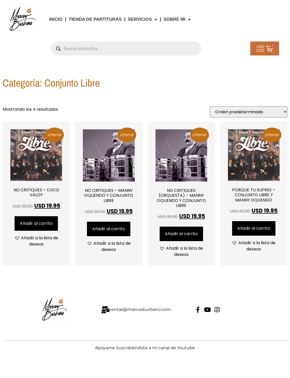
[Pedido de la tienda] (248, 111)
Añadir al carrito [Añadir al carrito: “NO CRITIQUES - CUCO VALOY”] (36, 223)
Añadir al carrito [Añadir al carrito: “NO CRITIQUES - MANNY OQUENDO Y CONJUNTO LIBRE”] (108, 229)
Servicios (142, 19)
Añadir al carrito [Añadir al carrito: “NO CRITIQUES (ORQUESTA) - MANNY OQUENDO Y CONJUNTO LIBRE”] (181, 234)
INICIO (56, 19)
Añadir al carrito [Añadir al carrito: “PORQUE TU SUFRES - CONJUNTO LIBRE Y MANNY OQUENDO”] (253, 228)
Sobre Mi (177, 19)
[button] (36, 241)
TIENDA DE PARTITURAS (95, 19)
